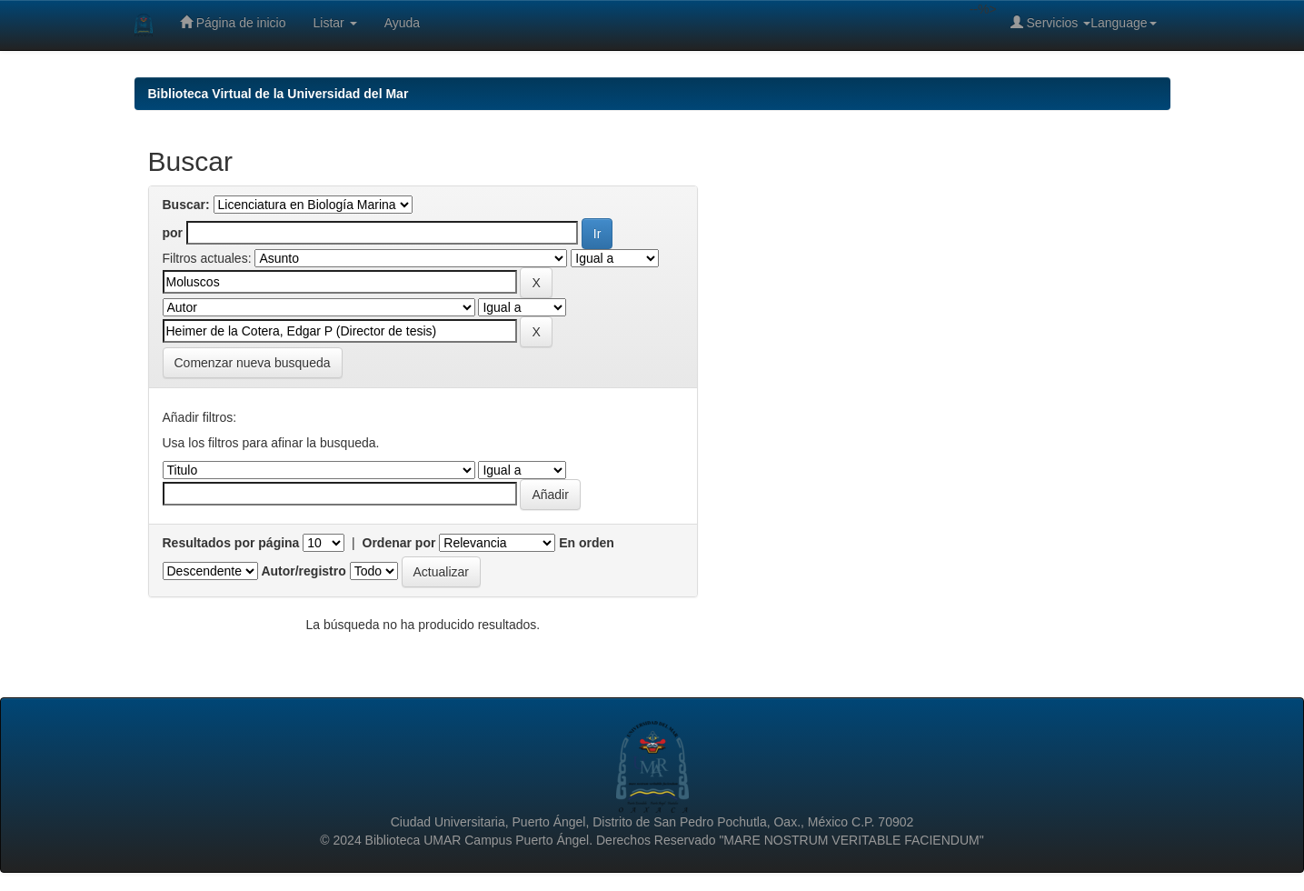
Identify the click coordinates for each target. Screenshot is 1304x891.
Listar (335, 22)
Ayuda (402, 22)
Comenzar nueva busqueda (252, 362)
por (173, 232)
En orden (586, 543)
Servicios (1050, 22)
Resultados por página (231, 543)
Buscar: (186, 204)
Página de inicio (233, 22)
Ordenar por (399, 543)
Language (1123, 22)
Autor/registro (303, 571)
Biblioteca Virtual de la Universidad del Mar (278, 93)
